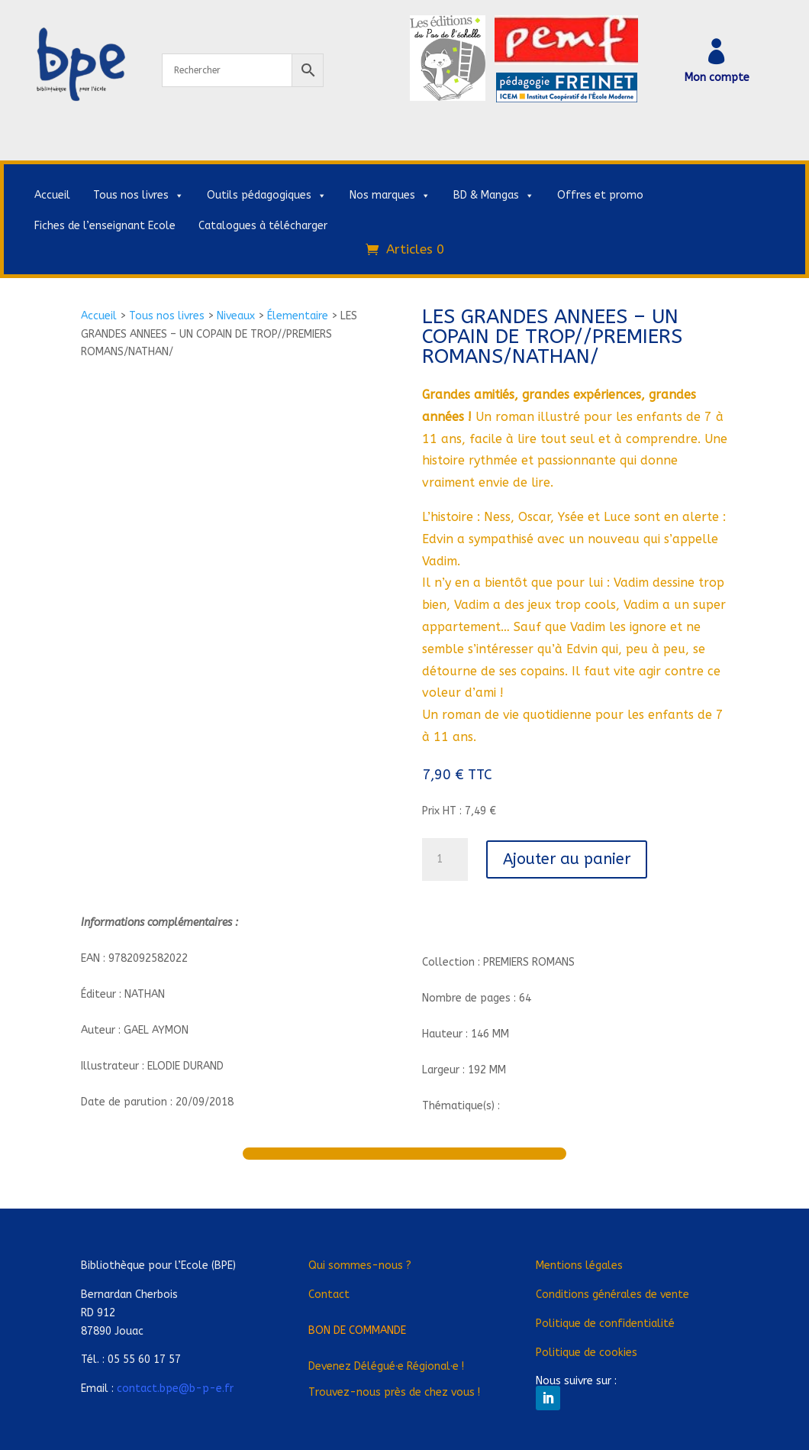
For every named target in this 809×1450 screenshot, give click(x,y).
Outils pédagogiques (267, 195)
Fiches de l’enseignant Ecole (105, 225)
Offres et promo (600, 195)
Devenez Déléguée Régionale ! (386, 1366)
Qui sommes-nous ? (359, 1265)
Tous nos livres (138, 195)
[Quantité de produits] (445, 859)
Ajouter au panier (566, 859)
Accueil (52, 195)
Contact (329, 1294)
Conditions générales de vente (612, 1294)
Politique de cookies (586, 1352)
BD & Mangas (493, 195)
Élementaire (297, 315)
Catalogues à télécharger (262, 225)
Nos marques (390, 195)
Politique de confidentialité (605, 1323)
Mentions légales (579, 1265)
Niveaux (236, 315)
